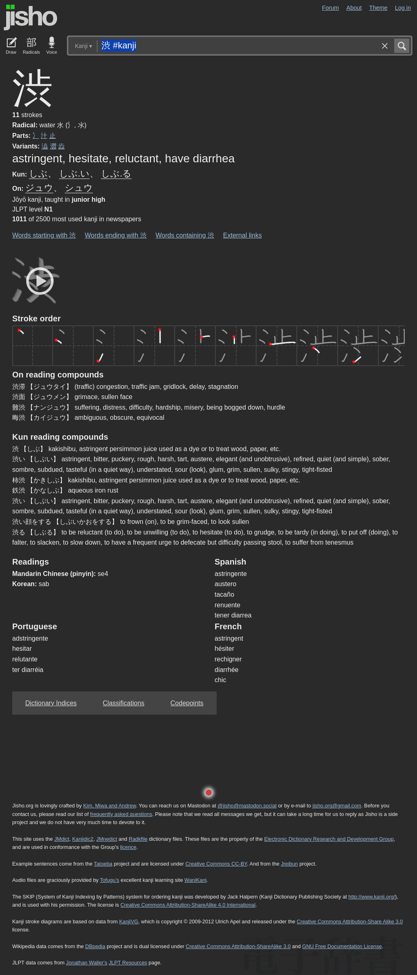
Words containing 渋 (185, 235)
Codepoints (187, 703)
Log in (403, 7)
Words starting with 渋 (44, 235)
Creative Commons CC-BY (216, 864)
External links (242, 235)
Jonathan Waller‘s (86, 963)
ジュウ (39, 188)
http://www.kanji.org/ (372, 897)
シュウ (79, 188)
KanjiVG (128, 921)
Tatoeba (103, 864)
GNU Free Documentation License (342, 946)
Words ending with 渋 (116, 235)
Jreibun (289, 864)
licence (128, 847)
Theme (378, 7)
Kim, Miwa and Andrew (109, 806)
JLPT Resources (128, 963)
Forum (330, 7)
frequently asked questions (121, 814)
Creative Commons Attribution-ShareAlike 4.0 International (188, 905)
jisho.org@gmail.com (336, 806)
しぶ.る (116, 173)
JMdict (61, 839)
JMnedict (106, 839)
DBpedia (95, 946)
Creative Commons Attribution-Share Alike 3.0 (350, 921)
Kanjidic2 (82, 839)
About (354, 7)
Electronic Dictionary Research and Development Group (329, 839)
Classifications (123, 703)
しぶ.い (74, 173)
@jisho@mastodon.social (247, 806)
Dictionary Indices (51, 703)
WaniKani (195, 880)
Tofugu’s (109, 880)
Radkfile (138, 839)
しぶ (38, 173)
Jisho (30, 17)
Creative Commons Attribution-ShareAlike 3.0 (238, 946)
